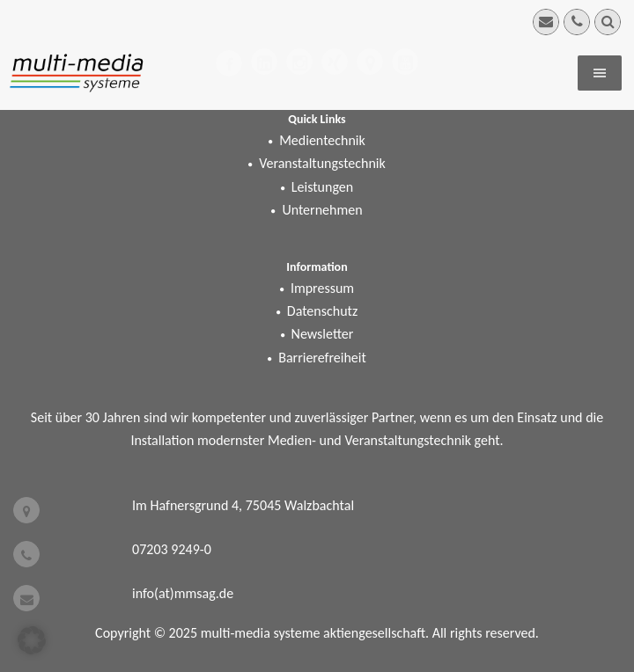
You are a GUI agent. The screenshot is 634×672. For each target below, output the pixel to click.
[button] (31, 640)
